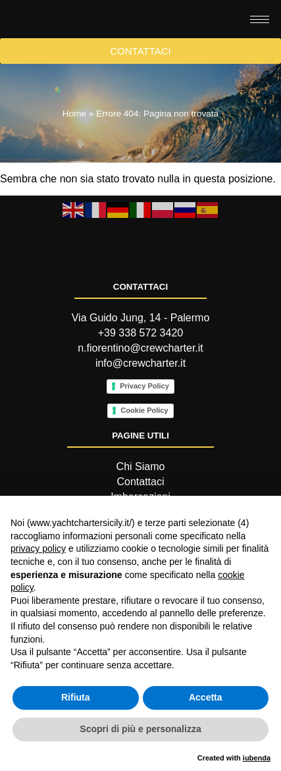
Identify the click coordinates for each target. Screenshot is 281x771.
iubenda (256, 758)
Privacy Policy (144, 462)
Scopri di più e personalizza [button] (140, 729)
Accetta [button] (205, 697)
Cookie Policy (144, 487)
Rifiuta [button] (75, 697)
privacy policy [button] (38, 548)
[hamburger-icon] (259, 37)
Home (74, 150)
